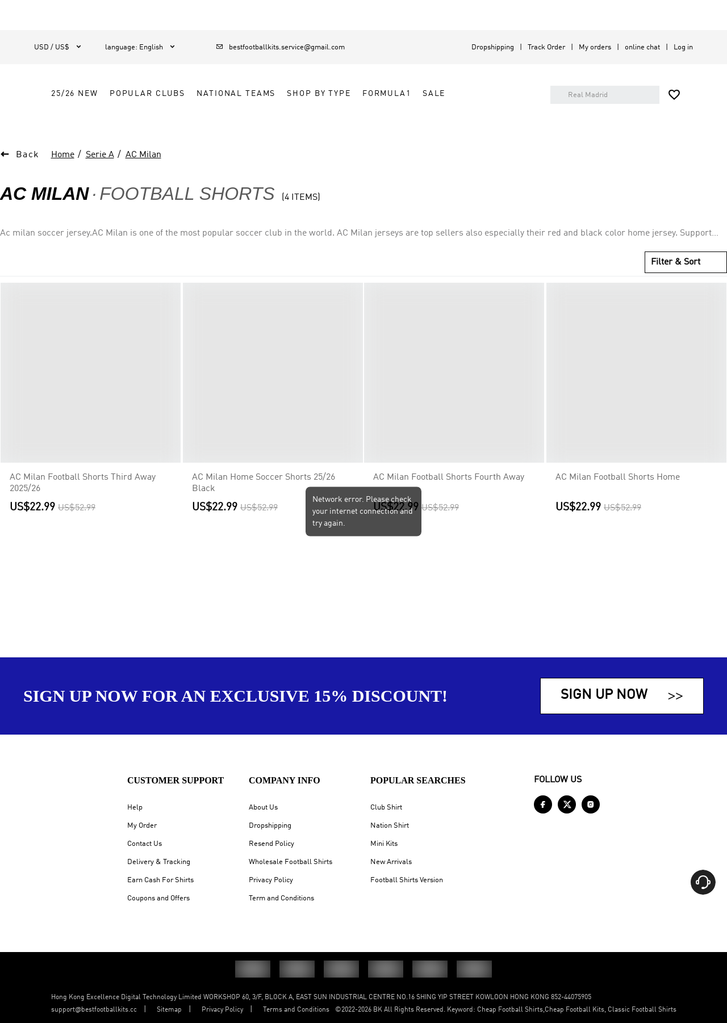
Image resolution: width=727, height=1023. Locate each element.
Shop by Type (460, 94)
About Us (263, 807)
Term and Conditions (281, 898)
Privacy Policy (271, 880)
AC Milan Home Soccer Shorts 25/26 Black (263, 506)
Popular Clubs (289, 94)
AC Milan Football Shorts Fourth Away (448, 500)
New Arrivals (391, 862)
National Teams (378, 94)
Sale (264, 119)
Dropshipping (492, 47)
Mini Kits (384, 844)
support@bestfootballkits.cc (94, 1010)
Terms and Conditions (296, 1010)
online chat (642, 47)
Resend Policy (271, 844)
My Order (142, 825)
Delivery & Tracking (158, 862)
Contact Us (144, 844)
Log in (683, 47)
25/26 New (216, 94)
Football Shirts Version (406, 880)
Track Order (546, 47)
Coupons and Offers (158, 898)
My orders (595, 47)
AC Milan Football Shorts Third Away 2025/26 (83, 506)
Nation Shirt (389, 825)
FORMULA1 (217, 119)
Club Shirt (386, 807)
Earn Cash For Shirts (160, 880)
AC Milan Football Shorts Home (617, 500)
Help (135, 807)
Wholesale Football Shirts (290, 862)
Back (28, 177)
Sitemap (169, 1010)
